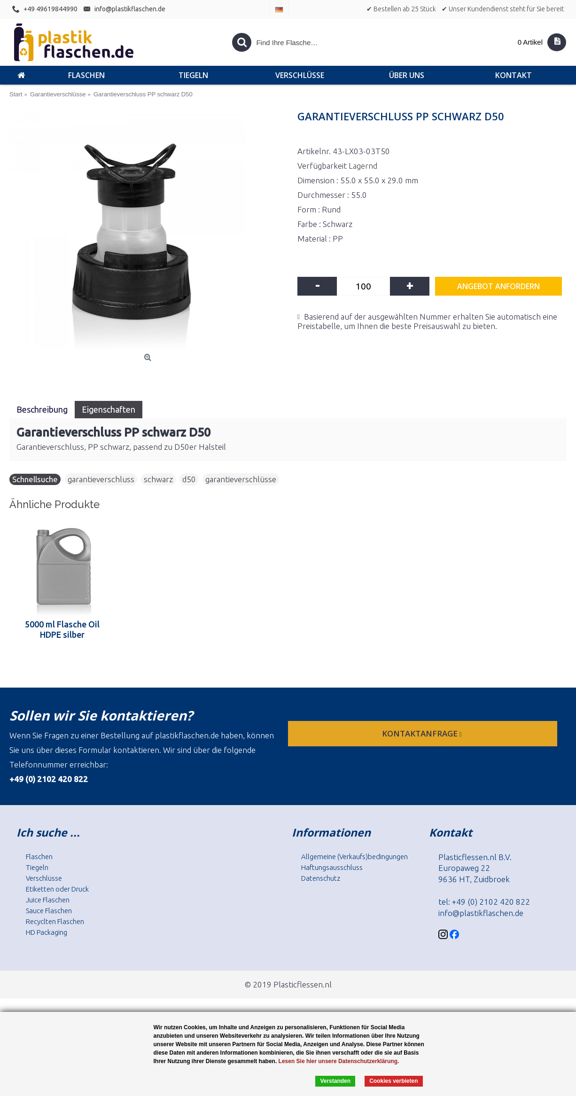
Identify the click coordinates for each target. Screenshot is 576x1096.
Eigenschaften (108, 409)
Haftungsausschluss (332, 867)
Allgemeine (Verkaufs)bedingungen (354, 857)
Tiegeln (37, 867)
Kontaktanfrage (423, 733)
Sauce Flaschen (49, 911)
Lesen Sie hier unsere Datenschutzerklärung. (339, 1061)
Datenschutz (320, 878)
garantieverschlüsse (240, 479)
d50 (189, 479)
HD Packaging (46, 932)
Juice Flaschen (48, 900)
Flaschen (39, 857)
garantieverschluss (101, 479)
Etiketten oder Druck (57, 889)
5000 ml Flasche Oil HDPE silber (62, 629)
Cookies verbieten (393, 1081)
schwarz (158, 479)
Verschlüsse (44, 878)
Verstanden (335, 1081)
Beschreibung (42, 409)
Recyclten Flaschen (55, 921)
